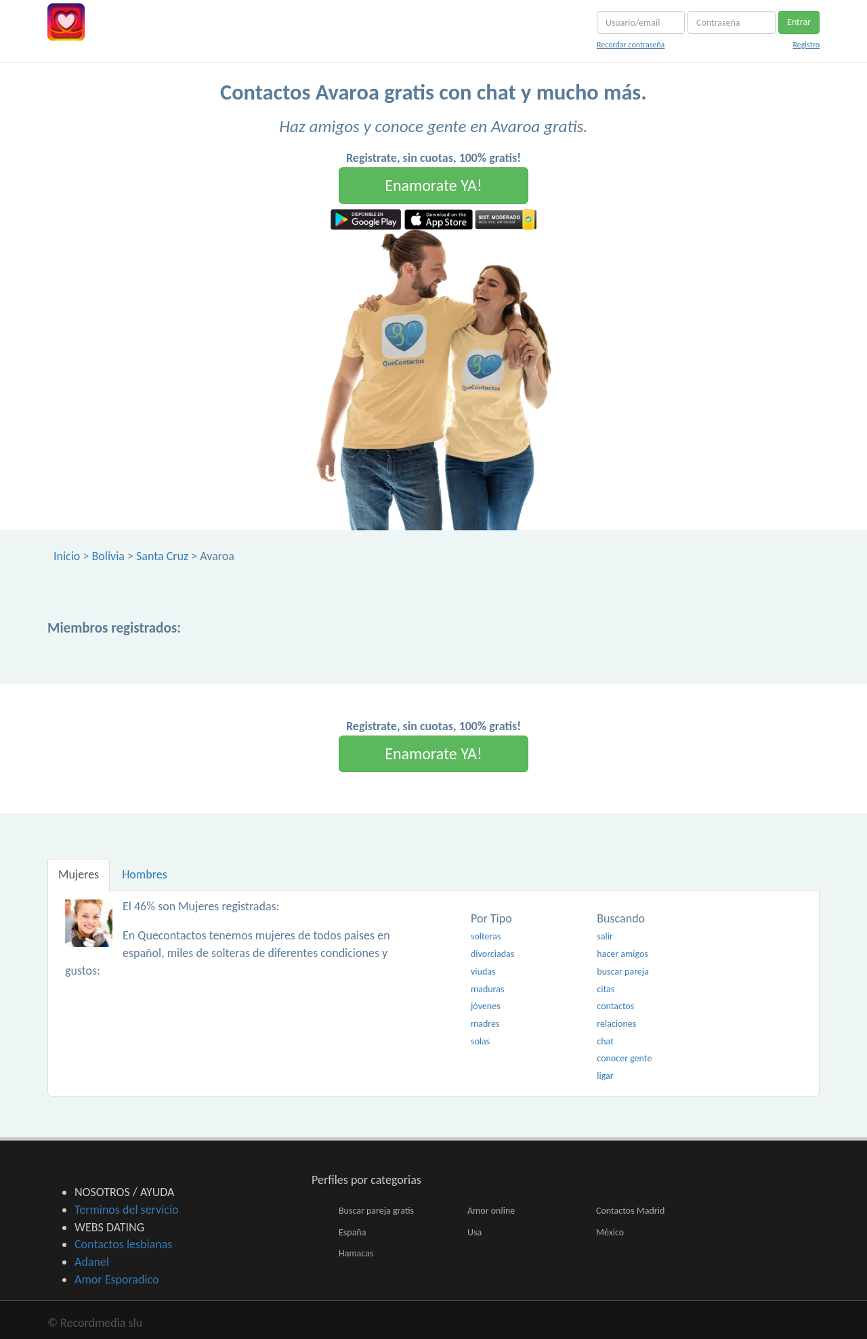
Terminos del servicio (127, 1209)
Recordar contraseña (630, 44)
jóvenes (486, 1006)
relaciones (616, 1023)
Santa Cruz (162, 556)
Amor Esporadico (116, 1279)
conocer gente (624, 1058)
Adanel (92, 1261)
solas (480, 1041)
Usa (474, 1232)
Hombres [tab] (144, 874)
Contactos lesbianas (123, 1244)
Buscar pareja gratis (376, 1210)
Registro (806, 44)
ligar (605, 1076)
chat (605, 1041)
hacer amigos (622, 954)
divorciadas (492, 954)
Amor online (491, 1210)
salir (605, 936)
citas (605, 989)
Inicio (67, 556)
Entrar (799, 22)
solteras (486, 936)
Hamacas (356, 1253)
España (352, 1232)
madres (485, 1023)
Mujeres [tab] (78, 874)
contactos (615, 1006)
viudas (483, 971)
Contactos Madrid (630, 1210)
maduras (487, 989)
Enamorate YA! (433, 185)
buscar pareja (623, 971)
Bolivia (107, 556)
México (610, 1232)
